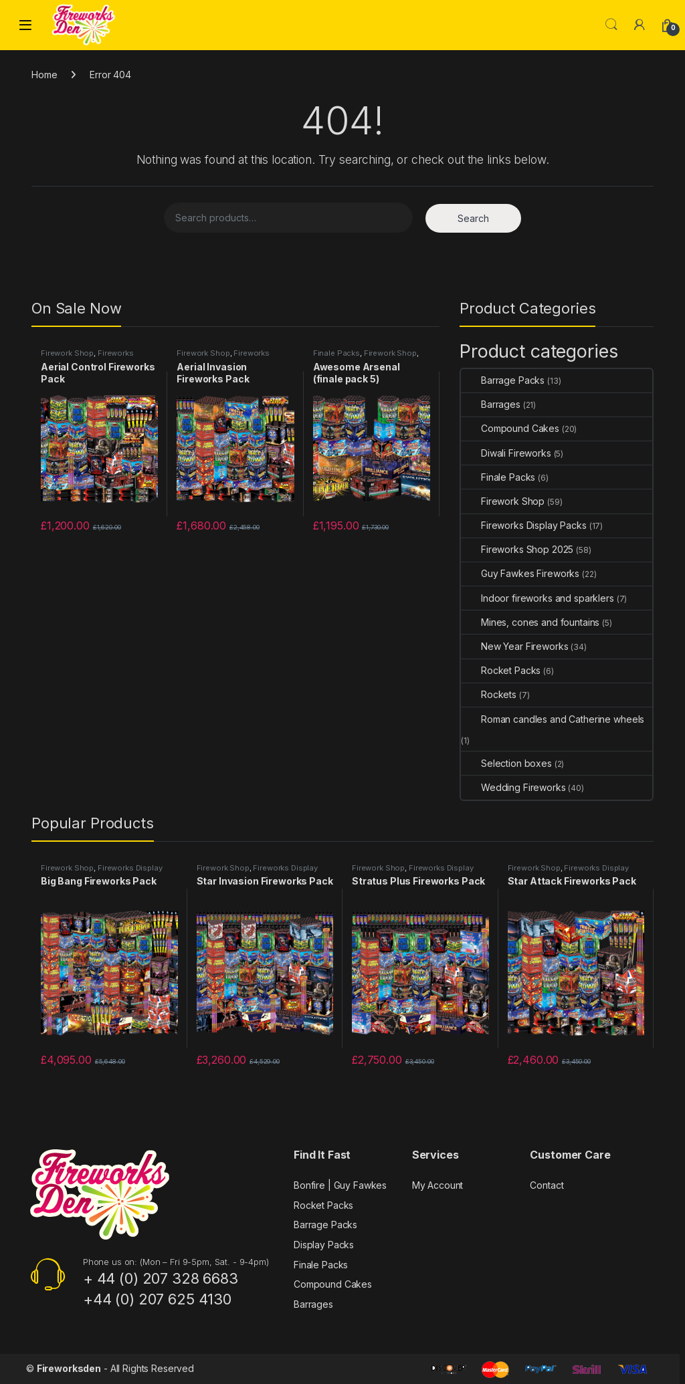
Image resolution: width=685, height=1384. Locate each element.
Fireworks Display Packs (87, 357)
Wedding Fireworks (513, 787)
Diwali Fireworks (506, 453)
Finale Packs (336, 353)
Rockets (488, 694)
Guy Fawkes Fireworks (520, 573)
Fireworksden (69, 1368)
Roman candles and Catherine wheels (552, 719)
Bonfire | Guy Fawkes (340, 1185)
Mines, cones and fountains (530, 622)
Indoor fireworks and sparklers (537, 598)
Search (611, 24)
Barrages (490, 404)
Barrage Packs (503, 380)
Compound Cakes (510, 428)
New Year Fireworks (514, 646)
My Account (438, 1185)
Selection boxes (506, 763)
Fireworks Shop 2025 (517, 549)
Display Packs (324, 1244)
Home (44, 74)
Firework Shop (67, 353)
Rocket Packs (501, 670)
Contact (546, 1185)
